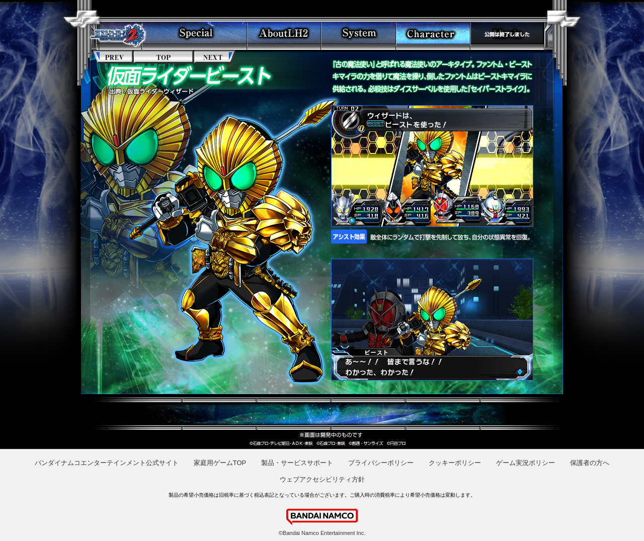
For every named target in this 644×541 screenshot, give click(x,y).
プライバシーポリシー (381, 463)
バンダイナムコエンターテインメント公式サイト (107, 463)
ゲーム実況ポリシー (525, 463)
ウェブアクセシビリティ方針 (322, 479)
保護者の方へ (589, 463)
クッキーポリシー (455, 463)
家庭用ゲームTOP (220, 463)
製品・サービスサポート (297, 463)
